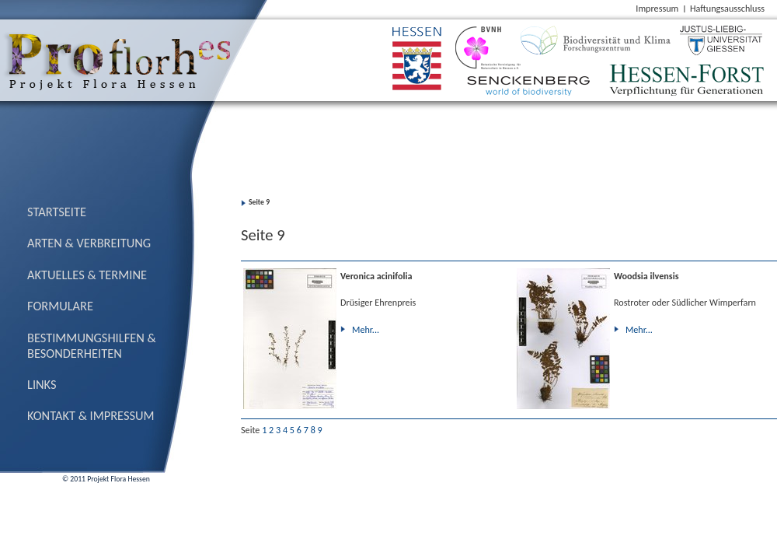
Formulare (60, 305)
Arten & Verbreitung (89, 242)
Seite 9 (259, 202)
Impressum (657, 8)
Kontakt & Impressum (91, 415)
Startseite (56, 211)
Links (42, 384)
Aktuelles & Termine (87, 274)
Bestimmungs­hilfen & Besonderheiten (91, 345)
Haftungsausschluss (727, 8)
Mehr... (365, 329)
